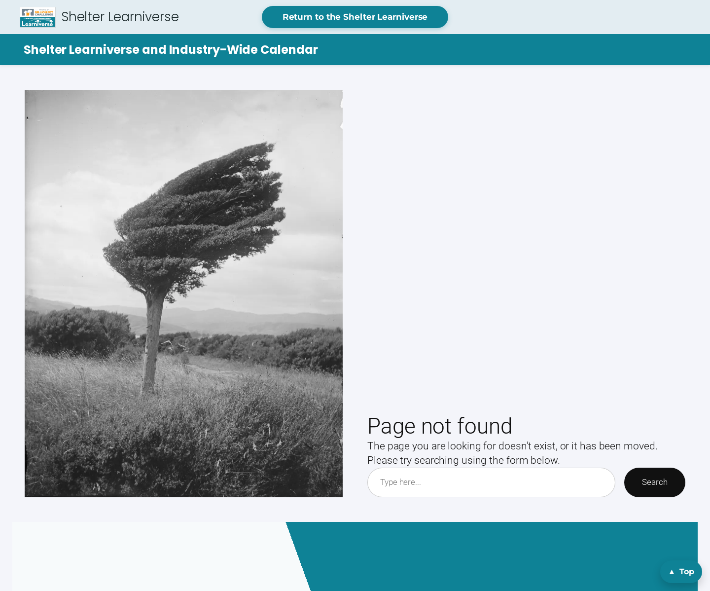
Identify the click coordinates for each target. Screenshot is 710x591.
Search (655, 482)
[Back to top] (681, 571)
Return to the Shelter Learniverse (355, 17)
